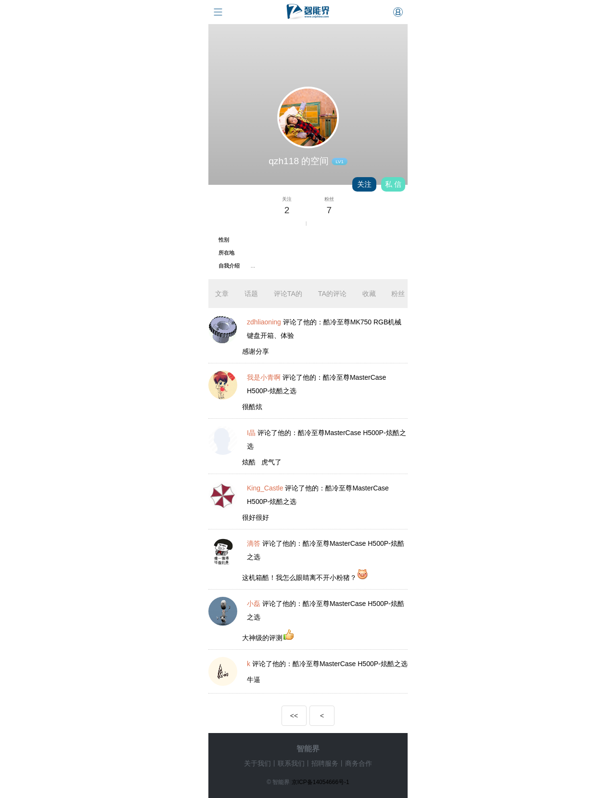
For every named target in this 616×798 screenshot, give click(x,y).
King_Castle (265, 488)
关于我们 (257, 763)
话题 (251, 293)
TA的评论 (332, 293)
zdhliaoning (264, 322)
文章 (222, 293)
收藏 (369, 293)
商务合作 (358, 763)
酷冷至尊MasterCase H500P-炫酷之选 (350, 664)
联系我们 (291, 763)
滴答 (253, 543)
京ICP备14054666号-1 (320, 782)
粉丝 (398, 293)
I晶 (251, 433)
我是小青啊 (264, 377)
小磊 (253, 603)
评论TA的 (288, 293)
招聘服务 (324, 763)
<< (294, 716)
